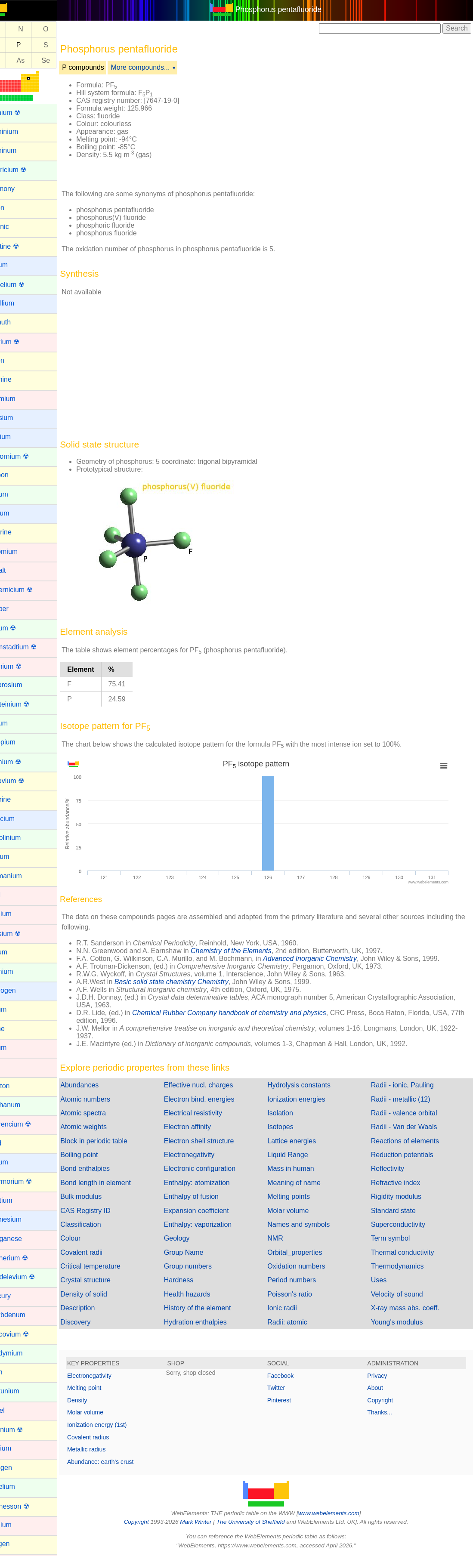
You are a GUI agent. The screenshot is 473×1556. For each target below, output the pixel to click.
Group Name (199, 1252)
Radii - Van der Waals (409, 1126)
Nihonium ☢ (24, 1429)
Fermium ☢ (23, 762)
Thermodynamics (402, 1266)
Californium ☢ (27, 456)
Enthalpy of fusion (206, 1196)
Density (97, 1400)
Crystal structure (105, 1280)
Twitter (286, 1387)
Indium (16, 1009)
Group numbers (203, 1266)
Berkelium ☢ (25, 284)
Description (97, 1308)
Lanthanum (23, 1104)
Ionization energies (306, 1099)
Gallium (17, 856)
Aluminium (22, 131)
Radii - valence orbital (409, 1113)
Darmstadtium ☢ (31, 647)
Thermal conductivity (407, 1252)
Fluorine (18, 799)
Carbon (17, 475)
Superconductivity (403, 1224)
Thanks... (384, 1412)
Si (15, 45)
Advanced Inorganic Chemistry (330, 958)
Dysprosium (24, 684)
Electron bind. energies (214, 1099)
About (380, 1387)
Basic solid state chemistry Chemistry (192, 981)
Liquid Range (298, 1154)
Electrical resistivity (208, 1113)
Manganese (24, 1238)
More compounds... (160, 67)
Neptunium (22, 1391)
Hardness (193, 1280)
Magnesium (24, 1219)
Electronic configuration (214, 1168)
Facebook (290, 1375)
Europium (20, 742)
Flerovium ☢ (25, 780)
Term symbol (395, 1238)
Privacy (382, 1375)
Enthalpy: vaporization (213, 1224)
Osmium (19, 1524)
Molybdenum (26, 1314)
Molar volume (298, 1210)
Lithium (17, 1162)
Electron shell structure (214, 1141)
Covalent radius (108, 1437)
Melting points (299, 1196)
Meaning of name (304, 1182)
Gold (13, 894)
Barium (17, 265)
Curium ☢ (21, 628)
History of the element (212, 1308)
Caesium (19, 417)
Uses (383, 1280)
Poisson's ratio (300, 1294)
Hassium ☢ (23, 933)
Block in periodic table (114, 1141)
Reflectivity (392, 1168)
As (41, 60)
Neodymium (24, 1353)
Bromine (19, 379)
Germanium (24, 876)
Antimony (20, 188)
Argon (15, 207)
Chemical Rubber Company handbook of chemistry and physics (249, 1012)
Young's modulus (402, 1322)
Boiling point (99, 1154)
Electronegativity (204, 1154)
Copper (17, 608)
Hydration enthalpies (210, 1322)
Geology (192, 1238)
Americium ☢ (26, 169)
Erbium (17, 723)
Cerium (17, 494)
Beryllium (20, 303)
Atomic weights (103, 1126)
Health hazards (202, 1294)
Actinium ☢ (23, 112)
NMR (285, 1238)
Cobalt (16, 570)
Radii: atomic (297, 1322)
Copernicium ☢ (29, 589)
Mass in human (301, 1168)
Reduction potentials (407, 1154)
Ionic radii (292, 1308)
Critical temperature (110, 1266)
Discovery (95, 1322)
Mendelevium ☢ (30, 1277)
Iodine (15, 1028)
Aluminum (21, 150)
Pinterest (289, 1400)
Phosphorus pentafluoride (288, 9)
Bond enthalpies (105, 1168)
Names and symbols (309, 1224)
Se (66, 60)
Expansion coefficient (211, 1210)
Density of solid (103, 1294)
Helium (17, 952)
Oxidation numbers (306, 1266)
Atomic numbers (105, 1099)
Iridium (16, 1047)
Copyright (385, 1400)
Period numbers (302, 1280)
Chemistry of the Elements (251, 950)
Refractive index (400, 1182)
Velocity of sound (402, 1294)
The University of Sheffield (261, 1522)
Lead (14, 1143)
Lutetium (19, 1200)
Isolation (290, 1113)
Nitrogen (19, 1467)
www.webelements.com (338, 1513)
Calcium (18, 436)
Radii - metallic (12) (405, 1099)
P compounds (103, 67)
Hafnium (19, 913)
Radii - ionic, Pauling (407, 1085)
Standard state (398, 1210)
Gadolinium (23, 837)
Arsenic (17, 226)
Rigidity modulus (401, 1196)
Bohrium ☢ (23, 342)
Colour (90, 1238)
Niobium (18, 1448)
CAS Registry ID (105, 1210)
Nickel (15, 1410)
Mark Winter (206, 1522)
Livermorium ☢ (29, 1181)
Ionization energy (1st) (117, 1424)
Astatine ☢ (22, 246)
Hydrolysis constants (309, 1085)
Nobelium (20, 1486)
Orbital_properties (305, 1252)
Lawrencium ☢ (28, 1124)
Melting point (104, 1387)
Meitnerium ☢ (27, 1258)
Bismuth (18, 322)
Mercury (18, 1296)
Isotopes (290, 1126)
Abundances (99, 1085)
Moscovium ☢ (27, 1334)
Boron (15, 360)
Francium (20, 818)
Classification (100, 1224)
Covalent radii (101, 1252)
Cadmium (20, 398)
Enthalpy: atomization (212, 1182)
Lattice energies (302, 1141)
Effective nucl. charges (213, 1085)
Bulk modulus (101, 1196)
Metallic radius (106, 1449)
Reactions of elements (410, 1141)
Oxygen (18, 1543)
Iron (12, 1066)
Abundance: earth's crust (120, 1461)
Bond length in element (115, 1182)
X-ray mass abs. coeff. (410, 1308)
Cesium (17, 513)
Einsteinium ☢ (27, 704)
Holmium (19, 971)
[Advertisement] (340, 128)
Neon (14, 1372)
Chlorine (19, 532)
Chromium (22, 551)
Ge (15, 60)
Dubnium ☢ (23, 666)
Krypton (18, 1086)
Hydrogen (21, 990)
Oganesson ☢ (27, 1506)
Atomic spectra (103, 1113)
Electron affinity (202, 1126)
